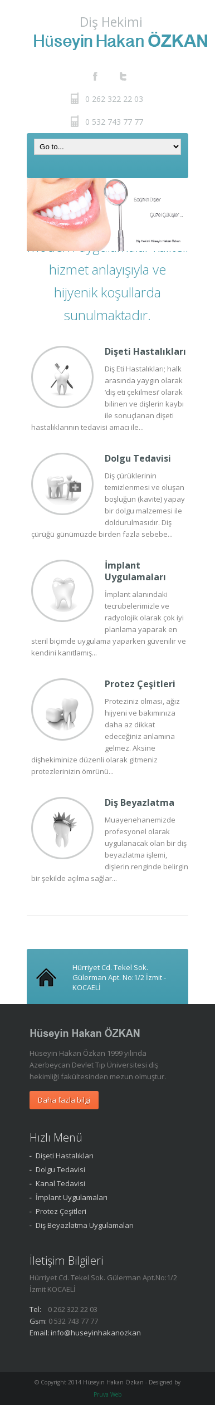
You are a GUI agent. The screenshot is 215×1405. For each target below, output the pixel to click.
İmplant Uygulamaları (135, 571)
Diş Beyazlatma (139, 802)
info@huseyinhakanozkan (96, 1333)
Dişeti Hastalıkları (145, 351)
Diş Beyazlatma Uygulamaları (85, 1225)
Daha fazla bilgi (64, 1100)
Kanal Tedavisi (60, 1183)
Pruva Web (107, 1394)
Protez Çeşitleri (140, 684)
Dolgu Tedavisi (138, 458)
